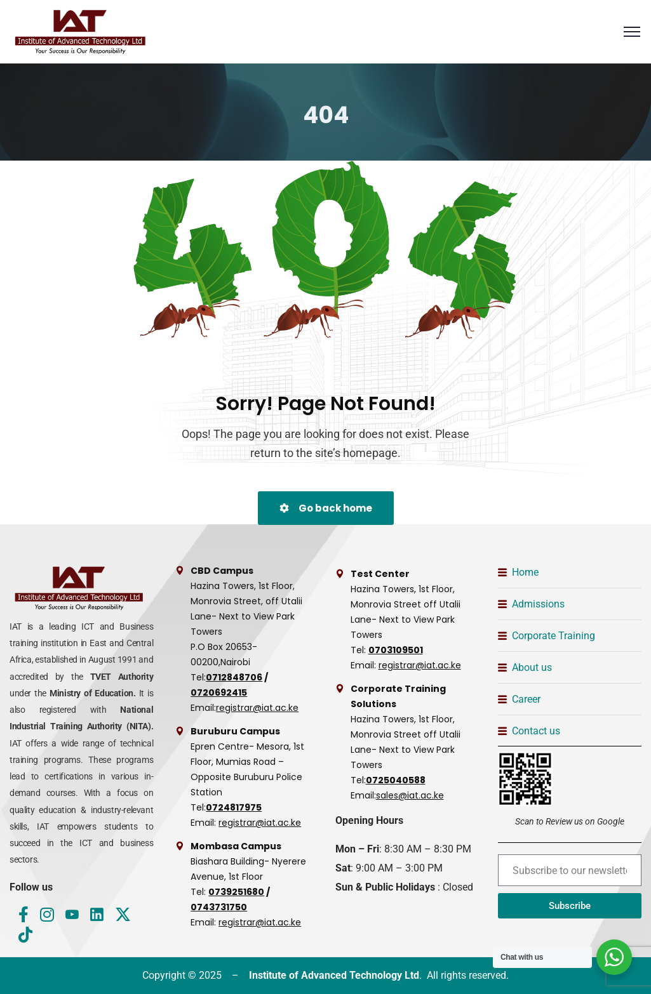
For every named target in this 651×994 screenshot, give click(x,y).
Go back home (325, 508)
